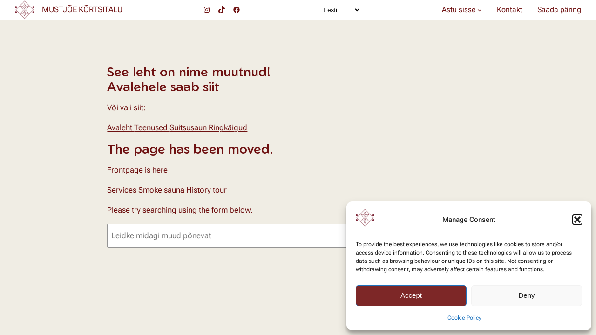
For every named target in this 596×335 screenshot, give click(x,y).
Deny (526, 295)
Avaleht (120, 127)
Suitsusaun (189, 127)
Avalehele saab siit (163, 86)
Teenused (151, 127)
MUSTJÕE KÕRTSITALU (82, 9)
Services (122, 189)
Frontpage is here (137, 169)
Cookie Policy (464, 318)
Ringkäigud (228, 127)
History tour (206, 189)
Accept (411, 295)
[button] (577, 219)
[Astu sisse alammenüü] (479, 9)
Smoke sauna (161, 189)
